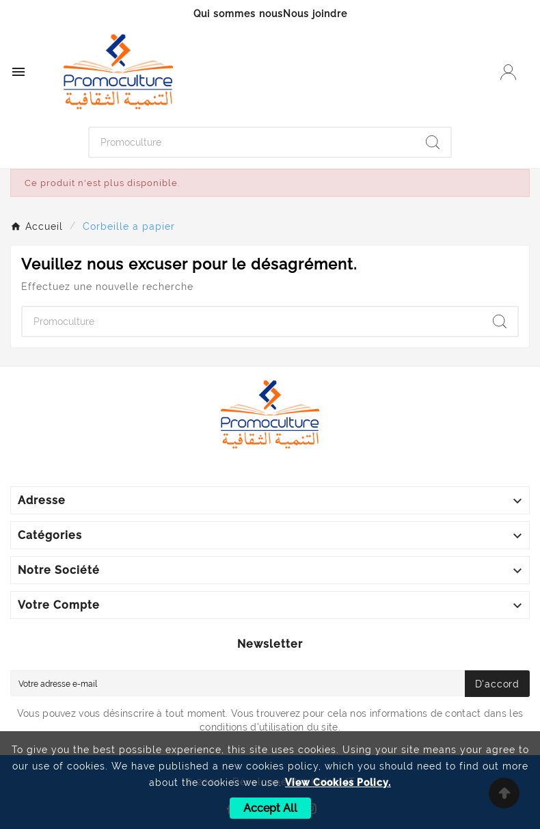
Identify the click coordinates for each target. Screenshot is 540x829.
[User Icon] (508, 72)
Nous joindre (315, 13)
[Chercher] (252, 142)
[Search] (433, 142)
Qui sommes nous (238, 13)
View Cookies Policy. (338, 782)
